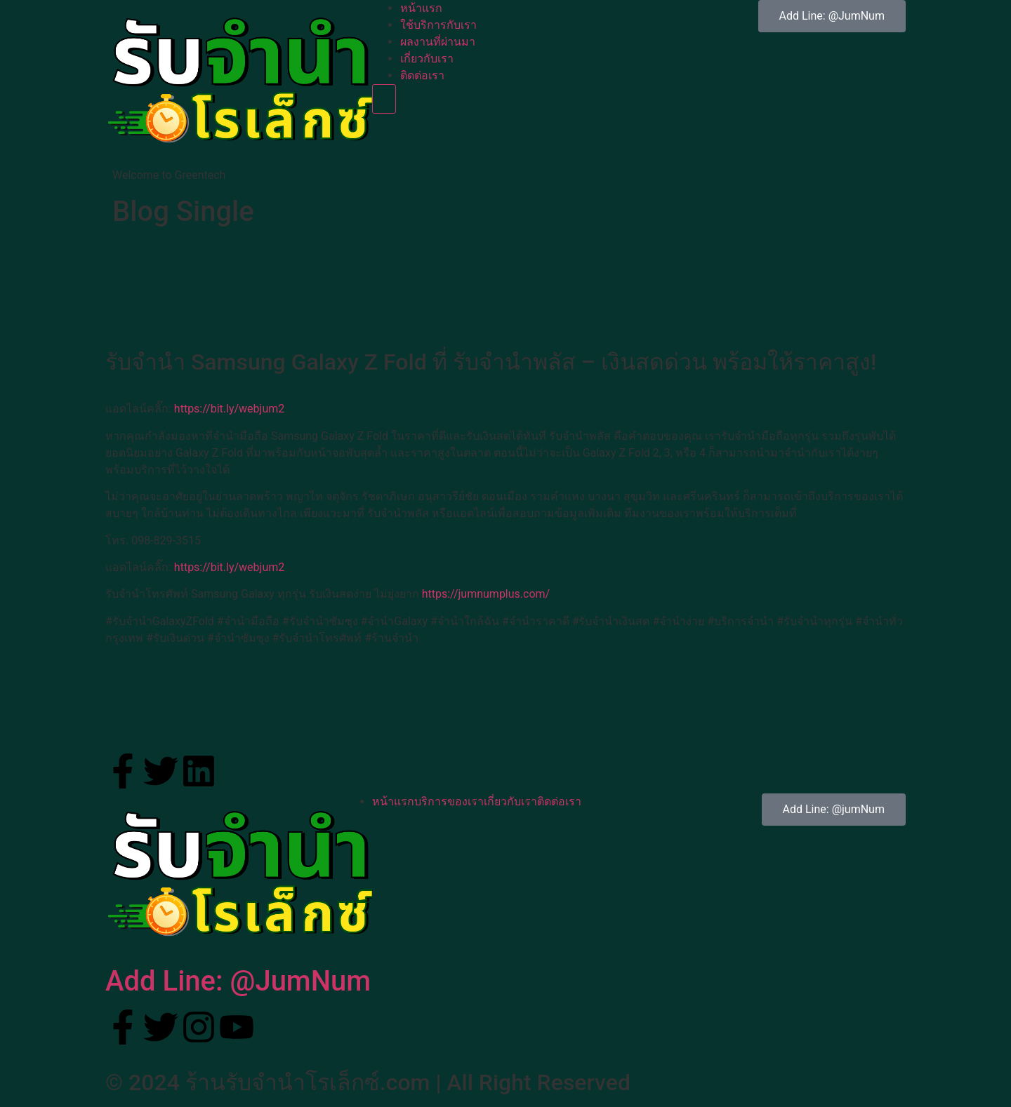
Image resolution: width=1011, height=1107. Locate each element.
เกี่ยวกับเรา (427, 58)
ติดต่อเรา (422, 75)
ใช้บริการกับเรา (438, 25)
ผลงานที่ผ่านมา (437, 41)
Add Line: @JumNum (238, 981)
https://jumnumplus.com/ (486, 594)
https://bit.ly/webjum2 (229, 408)
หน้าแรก (421, 8)
